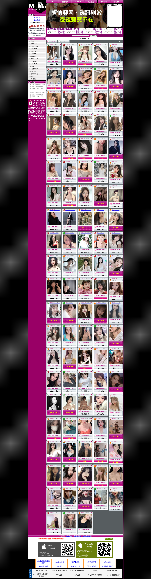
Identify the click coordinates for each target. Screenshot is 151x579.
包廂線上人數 (34, 59)
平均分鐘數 (33, 48)
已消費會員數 (34, 46)
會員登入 (37, 17)
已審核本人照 (34, 74)
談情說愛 (33, 76)
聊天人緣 (33, 56)
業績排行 (33, 41)
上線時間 (33, 54)
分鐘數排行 (33, 43)
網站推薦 (33, 71)
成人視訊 (33, 79)
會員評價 (33, 51)
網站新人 (33, 66)
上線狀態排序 (34, 69)
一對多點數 (33, 61)
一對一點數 (33, 64)
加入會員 (37, 20)
